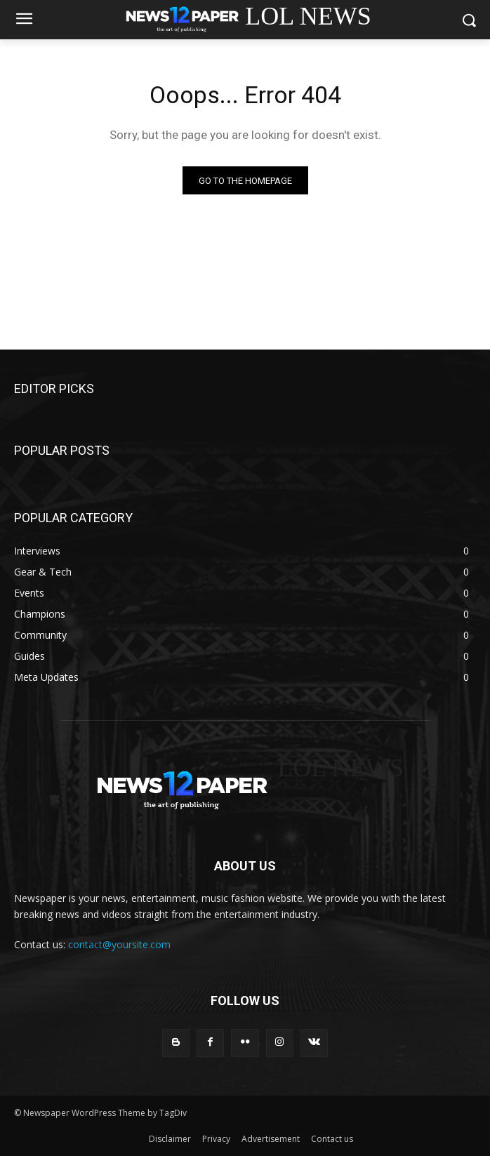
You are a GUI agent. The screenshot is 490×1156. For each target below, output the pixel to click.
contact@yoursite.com (119, 944)
